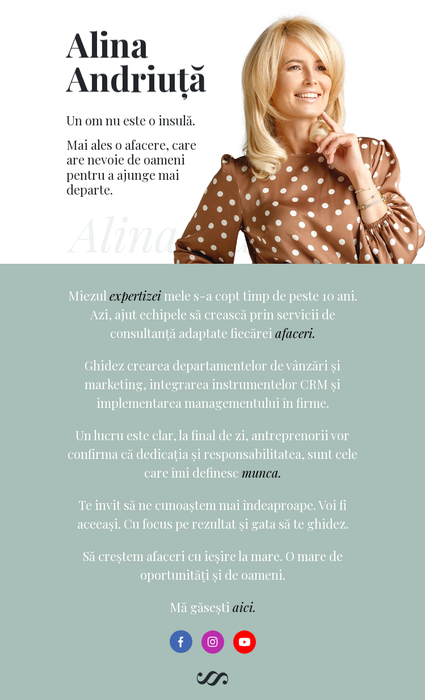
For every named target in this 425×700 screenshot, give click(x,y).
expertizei (135, 295)
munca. (261, 472)
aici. (244, 606)
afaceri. (295, 332)
